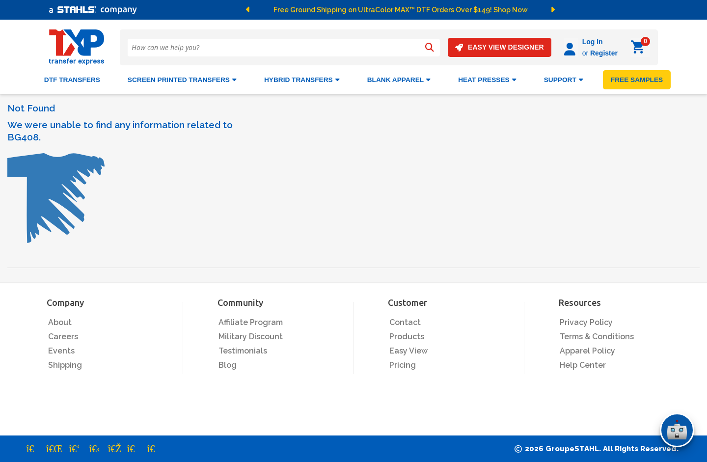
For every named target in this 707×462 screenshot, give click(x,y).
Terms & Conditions (597, 336)
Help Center (583, 365)
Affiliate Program (250, 322)
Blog (227, 365)
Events (61, 350)
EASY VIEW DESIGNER (499, 47)
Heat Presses (487, 79)
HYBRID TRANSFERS (302, 79)
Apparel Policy (587, 350)
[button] (262, 10)
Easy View (408, 350)
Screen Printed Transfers (182, 79)
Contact (405, 322)
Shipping (65, 365)
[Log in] (571, 47)
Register (604, 53)
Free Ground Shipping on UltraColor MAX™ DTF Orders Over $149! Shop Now (400, 10)
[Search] (429, 47)
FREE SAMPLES (637, 79)
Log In (592, 42)
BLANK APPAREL (399, 79)
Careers (63, 336)
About (60, 322)
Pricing (402, 365)
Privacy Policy (586, 322)
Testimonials (242, 350)
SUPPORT (563, 79)
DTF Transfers (72, 79)
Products (406, 336)
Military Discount (250, 336)
